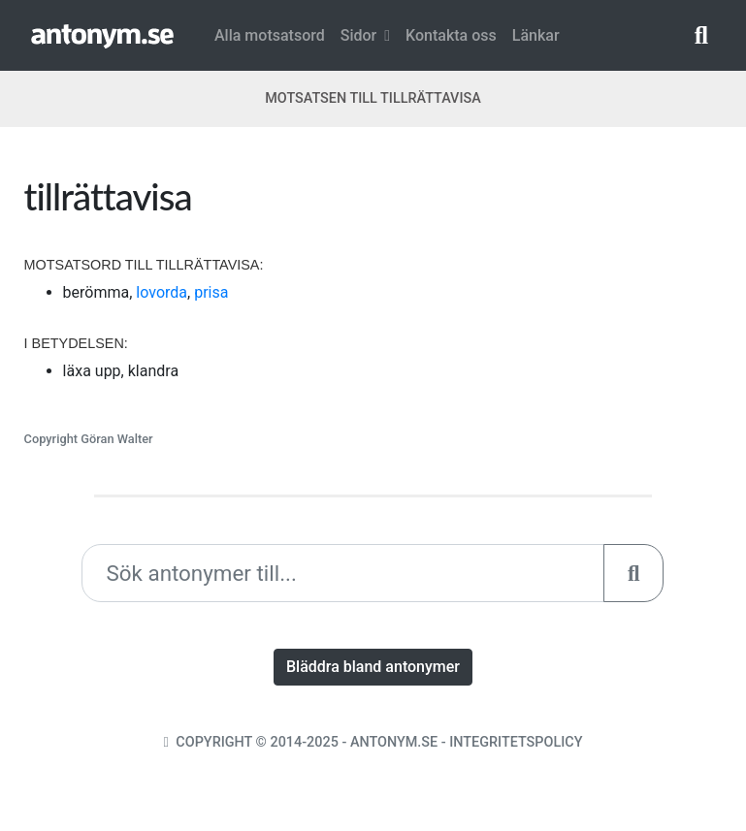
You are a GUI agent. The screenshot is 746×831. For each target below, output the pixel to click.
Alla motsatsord (269, 35)
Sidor (365, 35)
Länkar (536, 35)
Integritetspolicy (515, 742)
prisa (211, 292)
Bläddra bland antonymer (373, 666)
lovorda (161, 292)
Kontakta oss (451, 35)
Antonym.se (394, 742)
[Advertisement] (554, 295)
